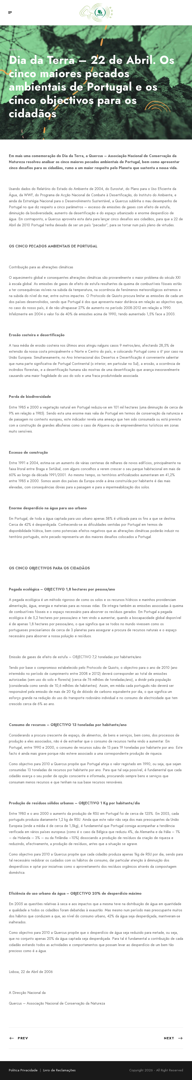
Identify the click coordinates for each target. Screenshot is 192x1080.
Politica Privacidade (23, 1070)
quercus (15, 49)
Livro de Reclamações (59, 1070)
